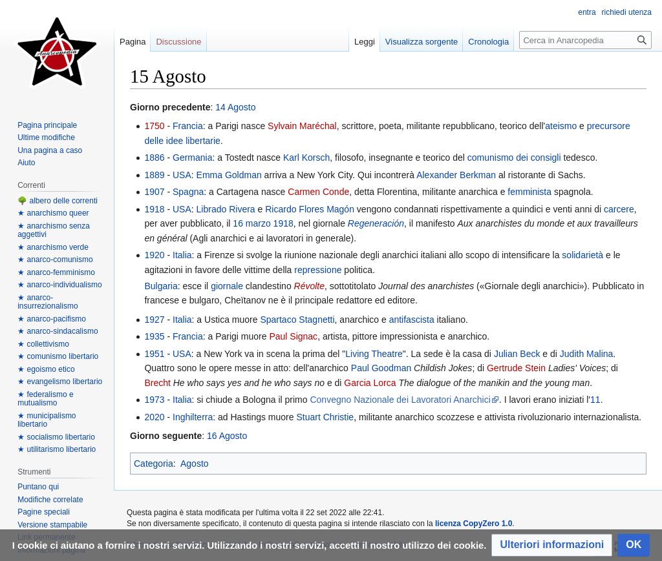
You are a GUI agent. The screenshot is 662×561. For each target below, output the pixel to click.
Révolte (309, 286)
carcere (619, 209)
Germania (192, 157)
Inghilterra (193, 417)
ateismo (561, 126)
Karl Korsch (306, 157)
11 (595, 399)
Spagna (188, 192)
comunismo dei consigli (514, 157)
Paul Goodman (381, 368)
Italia (182, 255)
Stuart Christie (325, 417)
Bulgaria (160, 286)
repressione (317, 270)
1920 (154, 255)
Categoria (153, 463)
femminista (529, 192)
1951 (154, 354)
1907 (154, 192)
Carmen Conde (318, 192)
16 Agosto (227, 436)
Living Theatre (373, 354)
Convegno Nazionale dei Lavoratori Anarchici (400, 399)
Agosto (194, 463)
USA (182, 175)
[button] (551, 545)
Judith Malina (587, 354)
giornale (227, 286)
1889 (154, 175)
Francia (188, 126)
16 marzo (251, 223)
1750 (154, 126)
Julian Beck (517, 354)
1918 (154, 209)
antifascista (411, 319)
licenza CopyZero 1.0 (473, 523)
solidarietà (582, 255)
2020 (154, 417)
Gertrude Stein (516, 368)
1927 (154, 319)
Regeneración (376, 223)
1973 (154, 399)
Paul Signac (293, 336)
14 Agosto (235, 107)
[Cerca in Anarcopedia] (585, 40)
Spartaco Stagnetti (297, 319)
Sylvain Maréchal (302, 126)
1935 (154, 336)
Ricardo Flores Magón (309, 209)
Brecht (157, 383)
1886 (154, 157)
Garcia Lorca (370, 383)
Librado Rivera (226, 209)
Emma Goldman (229, 175)
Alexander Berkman (456, 175)
